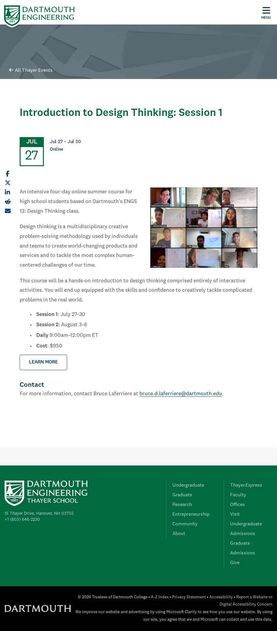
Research (182, 504)
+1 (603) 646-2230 (22, 520)
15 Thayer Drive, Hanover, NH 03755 (39, 513)
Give (235, 562)
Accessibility (221, 597)
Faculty (238, 495)
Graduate (182, 495)
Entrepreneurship (191, 514)
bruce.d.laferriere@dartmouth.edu (180, 393)
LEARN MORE (43, 362)
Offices (237, 504)
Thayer (246, 485)
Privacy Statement (189, 597)
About (178, 533)
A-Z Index (160, 597)
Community (184, 524)
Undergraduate (188, 485)
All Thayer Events (31, 70)
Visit (235, 514)
